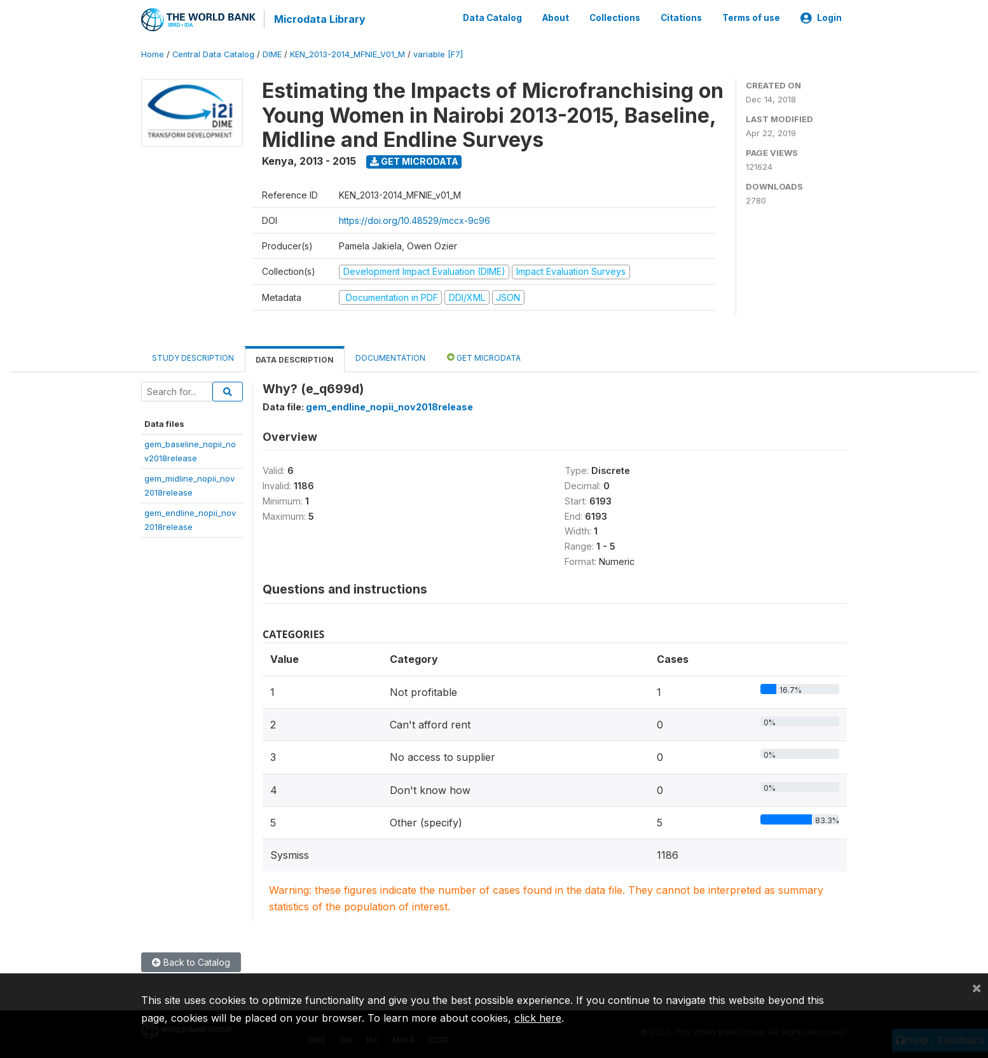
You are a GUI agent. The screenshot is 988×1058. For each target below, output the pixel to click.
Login (821, 18)
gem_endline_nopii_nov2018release (389, 406)
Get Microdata (414, 160)
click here (537, 1018)
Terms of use (751, 18)
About (555, 18)
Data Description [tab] (295, 359)
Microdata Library (319, 19)
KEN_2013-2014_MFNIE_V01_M (347, 54)
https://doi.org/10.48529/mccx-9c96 (414, 219)
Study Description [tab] (193, 357)
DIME (272, 54)
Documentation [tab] (390, 357)
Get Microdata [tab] (484, 356)
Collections (614, 18)
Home (152, 54)
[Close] (976, 987)
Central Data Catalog (213, 54)
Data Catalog (492, 18)
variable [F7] (438, 54)
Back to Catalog (191, 961)
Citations (681, 18)
